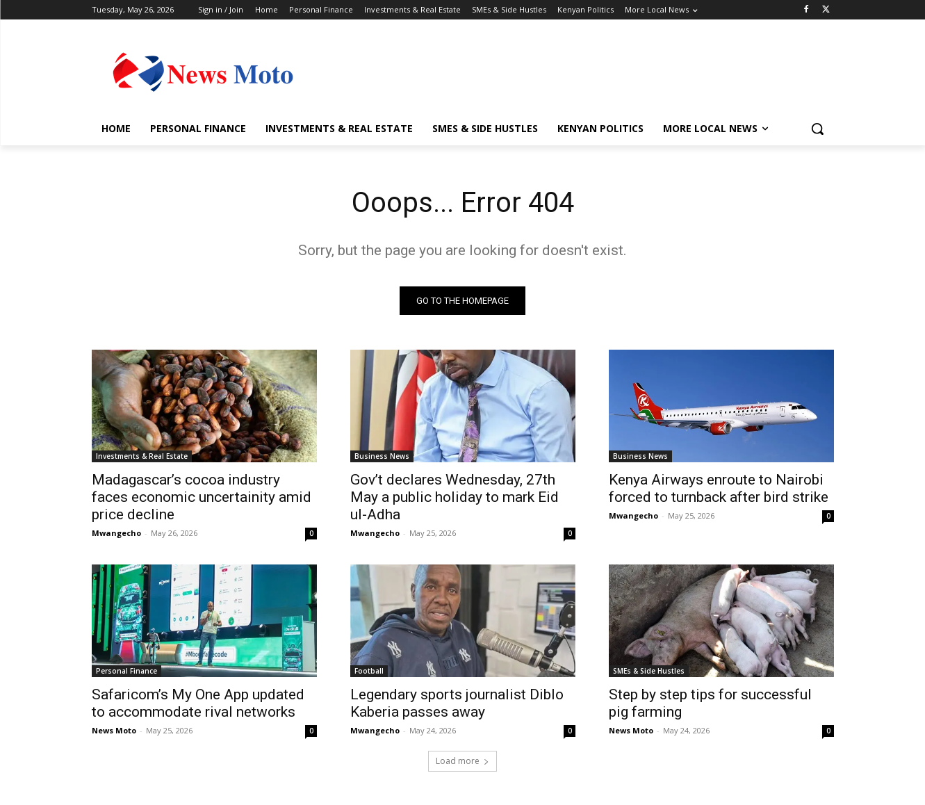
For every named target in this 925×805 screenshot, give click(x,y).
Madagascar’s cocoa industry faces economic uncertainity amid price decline (201, 497)
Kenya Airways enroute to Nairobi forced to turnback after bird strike (718, 488)
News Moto (114, 730)
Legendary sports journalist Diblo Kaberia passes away (457, 703)
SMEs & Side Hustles (649, 671)
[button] (817, 128)
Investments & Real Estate (142, 456)
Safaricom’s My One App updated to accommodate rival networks (198, 703)
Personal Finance (126, 671)
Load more (462, 761)
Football (369, 671)
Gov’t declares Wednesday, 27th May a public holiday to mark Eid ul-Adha (454, 497)
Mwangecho (116, 533)
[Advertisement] (567, 70)
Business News (381, 456)
